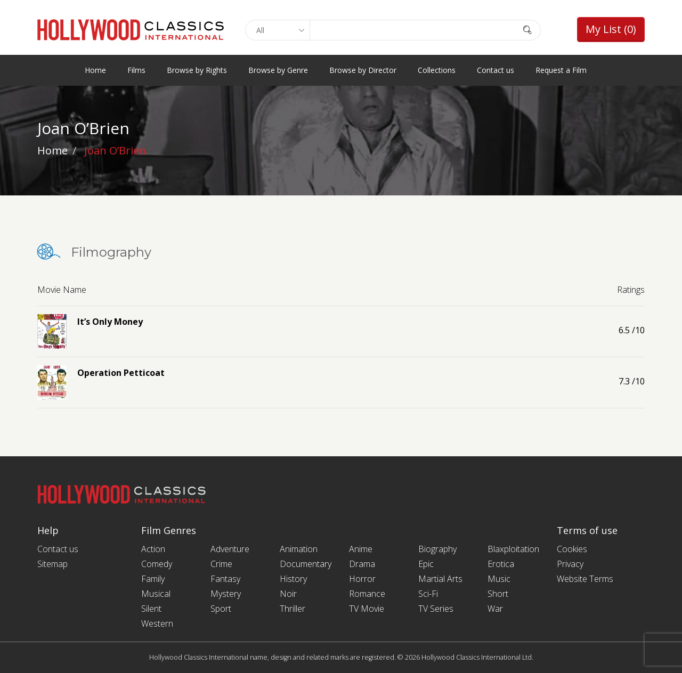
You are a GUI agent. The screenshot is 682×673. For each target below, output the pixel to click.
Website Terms (585, 579)
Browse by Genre (278, 70)
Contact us (495, 70)
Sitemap (52, 564)
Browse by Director (362, 70)
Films (136, 70)
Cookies (572, 549)
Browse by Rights (197, 70)
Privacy (570, 564)
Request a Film (561, 70)
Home (95, 70)
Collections (437, 70)
